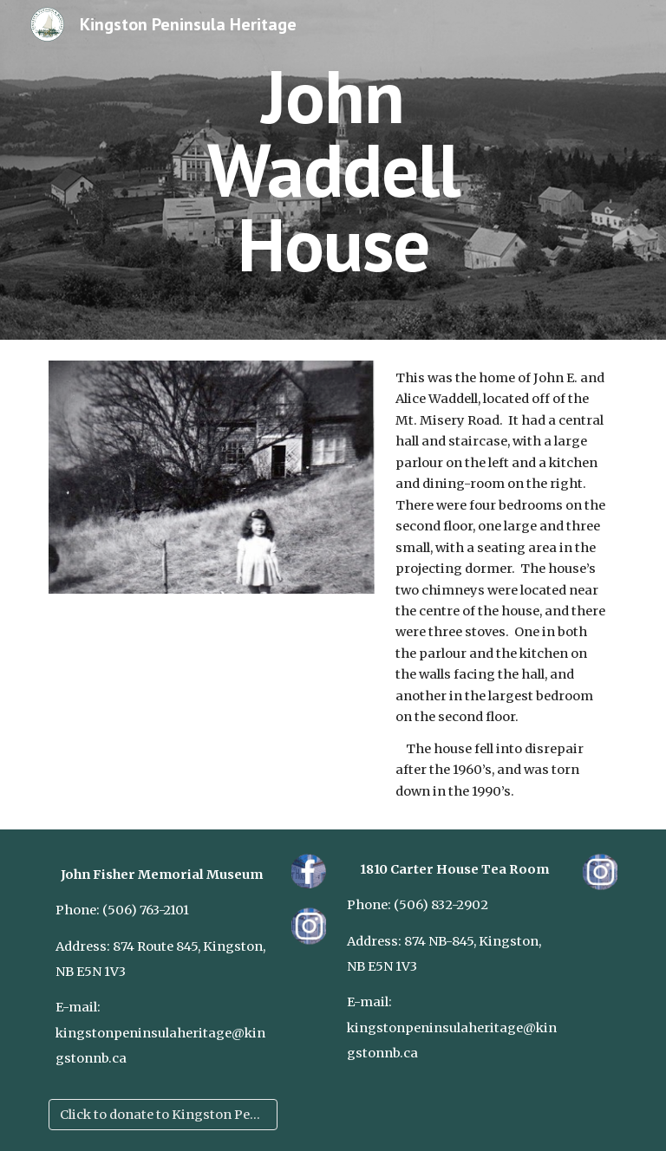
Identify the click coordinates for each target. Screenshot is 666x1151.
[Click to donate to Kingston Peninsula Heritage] (162, 1115)
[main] (332, 170)
